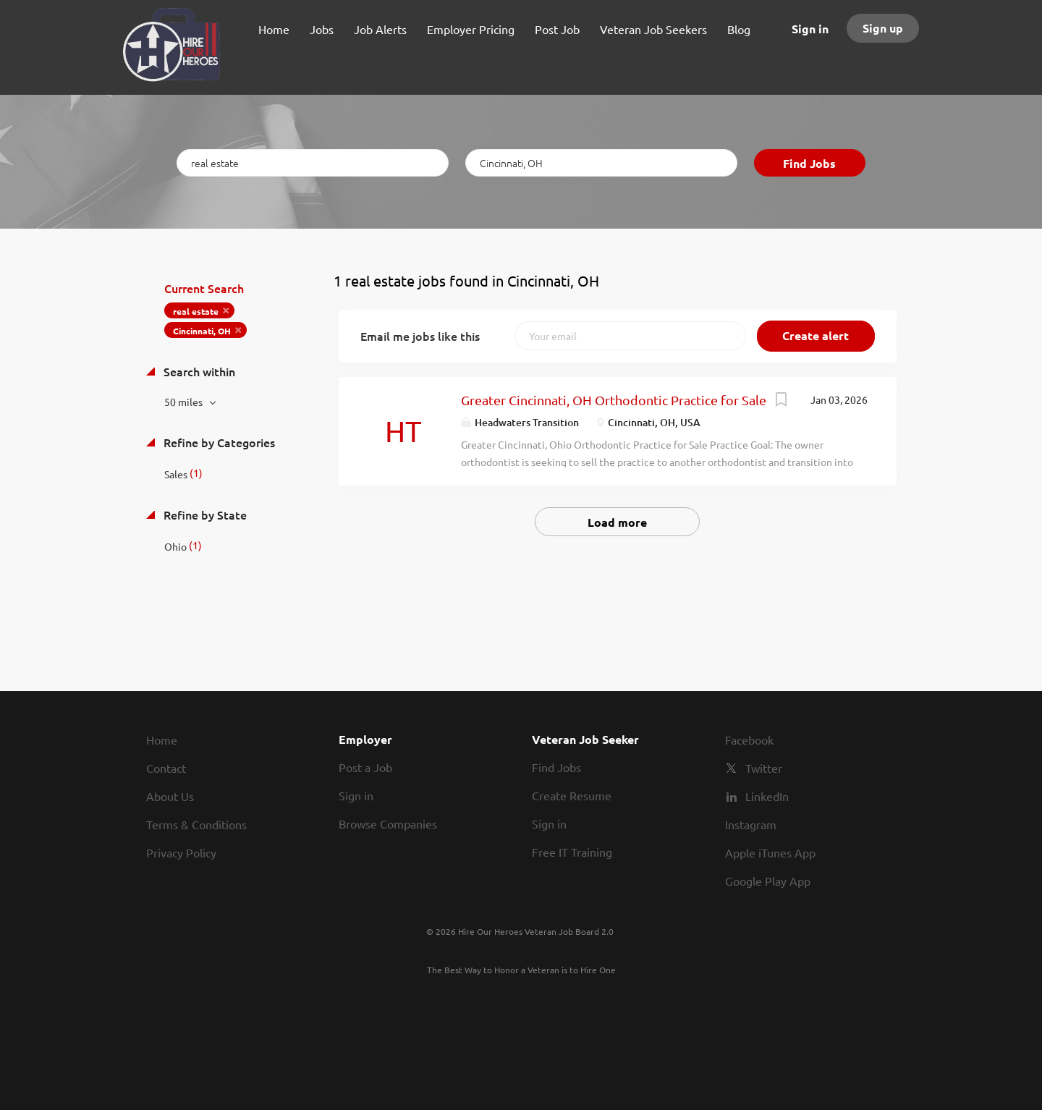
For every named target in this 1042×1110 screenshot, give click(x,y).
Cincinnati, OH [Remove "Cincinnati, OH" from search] (202, 330)
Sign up (883, 27)
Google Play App (767, 880)
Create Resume (571, 795)
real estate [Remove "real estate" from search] (196, 311)
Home (161, 739)
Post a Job (365, 767)
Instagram (750, 824)
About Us (170, 796)
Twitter (763, 768)
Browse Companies (388, 823)
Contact (166, 768)
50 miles (184, 401)
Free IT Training (572, 851)
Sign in (810, 28)
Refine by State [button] (204, 514)
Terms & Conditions (196, 824)
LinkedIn (767, 796)
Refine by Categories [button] (218, 442)
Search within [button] (198, 371)
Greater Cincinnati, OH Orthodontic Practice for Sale (613, 399)
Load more (617, 522)
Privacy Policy (181, 852)
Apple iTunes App (770, 852)
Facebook (749, 739)
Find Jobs (809, 163)
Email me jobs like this (420, 336)
